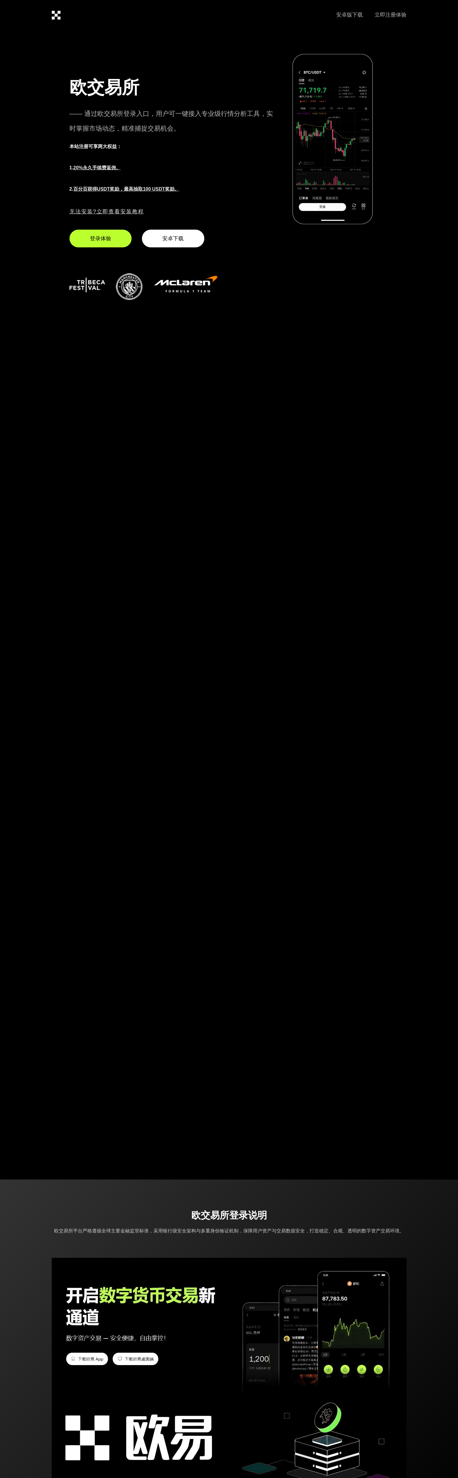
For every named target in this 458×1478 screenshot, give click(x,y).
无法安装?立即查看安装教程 (106, 212)
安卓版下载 (349, 15)
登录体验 (100, 238)
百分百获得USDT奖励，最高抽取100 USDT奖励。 (126, 189)
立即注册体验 (391, 15)
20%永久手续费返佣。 (97, 167)
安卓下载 (173, 238)
